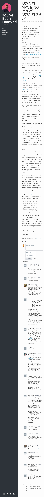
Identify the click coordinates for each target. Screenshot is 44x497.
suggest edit (38, 238)
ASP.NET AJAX (32, 358)
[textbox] (34, 247)
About (3, 29)
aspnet (36, 21)
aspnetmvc (32, 21)
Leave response (29, 258)
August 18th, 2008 (36, 475)
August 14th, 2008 (36, 264)
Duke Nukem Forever (28, 89)
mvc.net (30, 410)
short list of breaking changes (33, 54)
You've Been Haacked (9, 18)
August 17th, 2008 (38, 464)
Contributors (5, 33)
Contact (4, 35)
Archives (4, 31)
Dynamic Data (38, 52)
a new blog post (36, 448)
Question (30, 338)
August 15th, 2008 (35, 433)
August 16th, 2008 (34, 452)
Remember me (36, 258)
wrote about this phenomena (33, 195)
